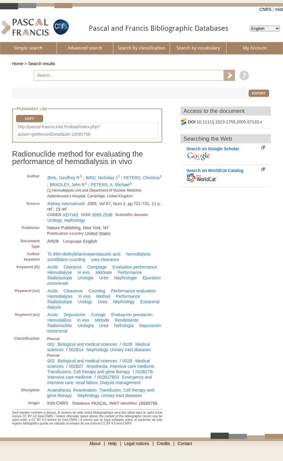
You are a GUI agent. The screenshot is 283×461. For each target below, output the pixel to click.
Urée (103, 277)
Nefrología (124, 325)
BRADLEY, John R (67, 184)
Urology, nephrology (66, 220)
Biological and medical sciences (87, 344)
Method (103, 296)
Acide (52, 267)
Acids (52, 290)
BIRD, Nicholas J (102, 177)
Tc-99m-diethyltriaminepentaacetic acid (83, 254)
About (94, 443)
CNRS (265, 9)
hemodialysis (138, 254)
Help (112, 443)
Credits (163, 443)
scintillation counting (66, 259)
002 (50, 344)
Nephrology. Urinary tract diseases (119, 349)
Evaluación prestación (132, 314)
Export (259, 93)
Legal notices (136, 443)
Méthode (103, 272)
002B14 (76, 349)
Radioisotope (59, 277)
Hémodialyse (59, 272)
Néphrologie (125, 277)
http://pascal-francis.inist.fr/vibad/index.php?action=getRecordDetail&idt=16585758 (59, 130)
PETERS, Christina (142, 177)
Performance (130, 272)
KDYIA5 (70, 214)
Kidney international (65, 203)
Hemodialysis (59, 296)
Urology (85, 301)
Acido (52, 314)
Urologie (86, 277)
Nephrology (124, 301)
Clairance (72, 267)
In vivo (84, 272)
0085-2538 (102, 214)
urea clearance (105, 259)
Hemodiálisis (59, 320)
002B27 (76, 366)
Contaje (98, 314)
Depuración (74, 314)
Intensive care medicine (69, 377)
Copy (29, 118)
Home (17, 63)
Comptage (97, 267)
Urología (86, 325)
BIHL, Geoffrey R (63, 177)
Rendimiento (126, 320)
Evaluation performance (135, 267)
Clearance (73, 290)
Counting (96, 290)
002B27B (144, 371)
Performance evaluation (133, 290)
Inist (279, 9)
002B (127, 344)
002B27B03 (108, 377)
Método (102, 320)
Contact (185, 443)
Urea (102, 301)
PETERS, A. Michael (110, 184)
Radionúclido (59, 325)
